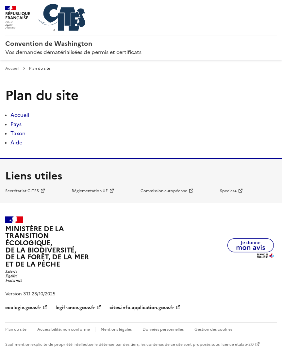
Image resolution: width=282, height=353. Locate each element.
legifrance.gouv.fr (75, 307)
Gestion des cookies (213, 329)
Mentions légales (116, 329)
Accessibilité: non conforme (63, 329)
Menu (272, 7)
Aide (16, 142)
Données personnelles (163, 329)
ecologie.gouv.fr (23, 307)
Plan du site (15, 329)
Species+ (228, 191)
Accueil (12, 68)
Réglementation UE (90, 191)
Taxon (17, 133)
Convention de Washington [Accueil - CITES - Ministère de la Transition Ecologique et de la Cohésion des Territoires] (48, 43)
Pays (16, 124)
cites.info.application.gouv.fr (141, 307)
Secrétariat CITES (22, 191)
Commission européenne (164, 191)
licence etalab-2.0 (237, 344)
